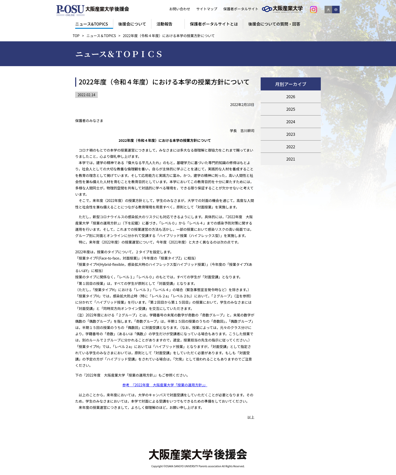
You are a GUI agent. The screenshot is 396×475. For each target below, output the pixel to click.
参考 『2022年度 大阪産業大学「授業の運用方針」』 (164, 384)
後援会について (132, 24)
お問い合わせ (179, 8)
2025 (290, 109)
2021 (290, 159)
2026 (290, 96)
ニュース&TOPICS (91, 24)
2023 (290, 134)
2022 (290, 147)
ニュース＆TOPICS (101, 35)
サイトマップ (206, 8)
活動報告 (164, 24)
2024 (290, 121)
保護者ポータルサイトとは (214, 24)
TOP (76, 35)
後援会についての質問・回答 (274, 24)
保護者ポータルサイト (239, 8)
